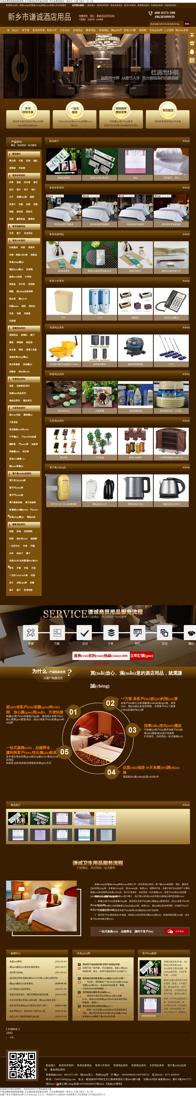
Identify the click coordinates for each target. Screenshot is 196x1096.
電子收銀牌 (30, 502)
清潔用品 (13, 335)
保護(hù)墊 (22, 197)
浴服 (33, 575)
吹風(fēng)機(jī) (16, 262)
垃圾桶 (12, 321)
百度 (12, 1037)
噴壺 (21, 350)
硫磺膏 (34, 539)
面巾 (19, 190)
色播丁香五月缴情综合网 (12, 1094)
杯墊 (23, 247)
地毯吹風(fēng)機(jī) (18, 357)
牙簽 (26, 568)
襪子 (28, 553)
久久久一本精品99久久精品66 (52, 1094)
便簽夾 (31, 247)
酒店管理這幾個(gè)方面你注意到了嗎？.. (38, 1005)
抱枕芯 (29, 212)
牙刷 (33, 568)
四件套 (27, 182)
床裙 (28, 204)
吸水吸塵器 (14, 364)
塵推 (11, 342)
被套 (19, 182)
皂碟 (19, 313)
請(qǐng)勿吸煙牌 (25, 291)
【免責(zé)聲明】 (114, 1084)
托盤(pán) (13, 306)
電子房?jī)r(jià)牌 (17, 480)
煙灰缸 (32, 306)
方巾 (11, 197)
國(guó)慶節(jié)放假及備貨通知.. (38, 967)
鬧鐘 (11, 291)
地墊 (11, 212)
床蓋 (21, 204)
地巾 (33, 190)
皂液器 (27, 313)
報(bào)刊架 (14, 415)
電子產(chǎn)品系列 (21, 473)
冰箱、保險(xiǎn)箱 (18, 255)
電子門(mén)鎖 (16, 495)
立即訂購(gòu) (141, 656)
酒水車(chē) (22, 539)
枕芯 (11, 190)
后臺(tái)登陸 (150, 1079)
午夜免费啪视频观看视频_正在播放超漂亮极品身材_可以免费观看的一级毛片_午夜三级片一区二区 (46, 1)
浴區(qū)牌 (22, 583)
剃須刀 (20, 553)
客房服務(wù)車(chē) (19, 429)
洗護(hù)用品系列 (17, 393)
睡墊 (32, 197)
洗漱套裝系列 (23, 386)
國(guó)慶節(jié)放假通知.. (38, 983)
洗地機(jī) (27, 364)
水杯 (11, 553)
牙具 (11, 233)
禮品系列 (27, 400)
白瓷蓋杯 (13, 247)
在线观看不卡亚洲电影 (77, 1094)
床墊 (35, 204)
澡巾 (11, 590)
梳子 (19, 233)
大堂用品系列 (170, 5)
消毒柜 (12, 372)
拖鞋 (23, 306)
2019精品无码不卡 (96, 1094)
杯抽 (19, 531)
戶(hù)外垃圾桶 (28, 437)
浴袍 (11, 219)
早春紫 (22, 168)
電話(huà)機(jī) (16, 269)
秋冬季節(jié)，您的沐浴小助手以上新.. (38, 1011)
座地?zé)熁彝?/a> (17, 459)
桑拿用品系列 (18, 524)
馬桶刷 (20, 342)
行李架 (28, 277)
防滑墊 (29, 269)
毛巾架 (22, 284)
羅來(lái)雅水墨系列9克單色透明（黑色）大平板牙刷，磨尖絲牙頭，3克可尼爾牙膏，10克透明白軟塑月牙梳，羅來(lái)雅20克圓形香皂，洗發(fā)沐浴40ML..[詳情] (176, 990)
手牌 (25, 546)
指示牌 (26, 451)
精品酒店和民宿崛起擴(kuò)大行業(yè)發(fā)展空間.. (38, 979)
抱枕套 (20, 212)
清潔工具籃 (31, 350)
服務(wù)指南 (15, 277)
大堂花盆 (13, 422)
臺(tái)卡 (23, 299)
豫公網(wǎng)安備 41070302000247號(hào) (80, 1083)
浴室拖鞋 (28, 531)
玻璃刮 (24, 335)
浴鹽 (32, 583)
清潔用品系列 (143, 5)
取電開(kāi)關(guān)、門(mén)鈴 (23, 511)
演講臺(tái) (14, 451)
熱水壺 (12, 299)
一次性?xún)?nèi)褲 (18, 575)
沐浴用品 (28, 233)
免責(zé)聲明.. (38, 961)
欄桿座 (12, 444)
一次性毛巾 (14, 546)
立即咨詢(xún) (174, 932)
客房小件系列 (130, 5)
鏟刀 (32, 335)
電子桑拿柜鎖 (15, 502)
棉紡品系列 (14, 400)
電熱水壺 (31, 517)
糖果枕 (31, 219)
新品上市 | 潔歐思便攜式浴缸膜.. (38, 1016)
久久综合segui (30, 1094)
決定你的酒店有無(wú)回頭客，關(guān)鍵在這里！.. (38, 1001)
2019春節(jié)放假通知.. (38, 989)
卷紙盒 (12, 284)
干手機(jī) (13, 437)
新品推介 (91, 5)
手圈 (32, 546)
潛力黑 (12, 161)
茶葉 (11, 386)
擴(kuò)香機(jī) (16, 466)
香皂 (11, 568)
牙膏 (19, 568)
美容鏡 (31, 284)
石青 (21, 161)
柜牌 (11, 539)
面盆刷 (29, 342)
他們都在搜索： (79, 5)
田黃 (28, 161)
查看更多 (186, 141)
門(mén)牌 (23, 444)
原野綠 (12, 168)
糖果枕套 (21, 219)
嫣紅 (35, 161)
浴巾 (26, 190)
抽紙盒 (34, 255)
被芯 (35, 182)
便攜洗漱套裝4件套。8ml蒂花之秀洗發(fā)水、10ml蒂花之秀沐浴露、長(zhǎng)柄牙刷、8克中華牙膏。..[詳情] (175, 968)
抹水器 (12, 350)
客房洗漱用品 (116, 5)
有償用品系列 (157, 5)
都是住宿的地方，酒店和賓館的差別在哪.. (38, 994)
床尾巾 (12, 204)
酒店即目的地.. (38, 972)
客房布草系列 (103, 5)
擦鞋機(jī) (28, 415)
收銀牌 (34, 444)
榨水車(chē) (24, 372)
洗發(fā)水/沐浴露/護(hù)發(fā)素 (23, 562)
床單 (11, 182)
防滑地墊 (28, 590)
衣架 (11, 313)
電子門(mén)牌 (16, 488)
